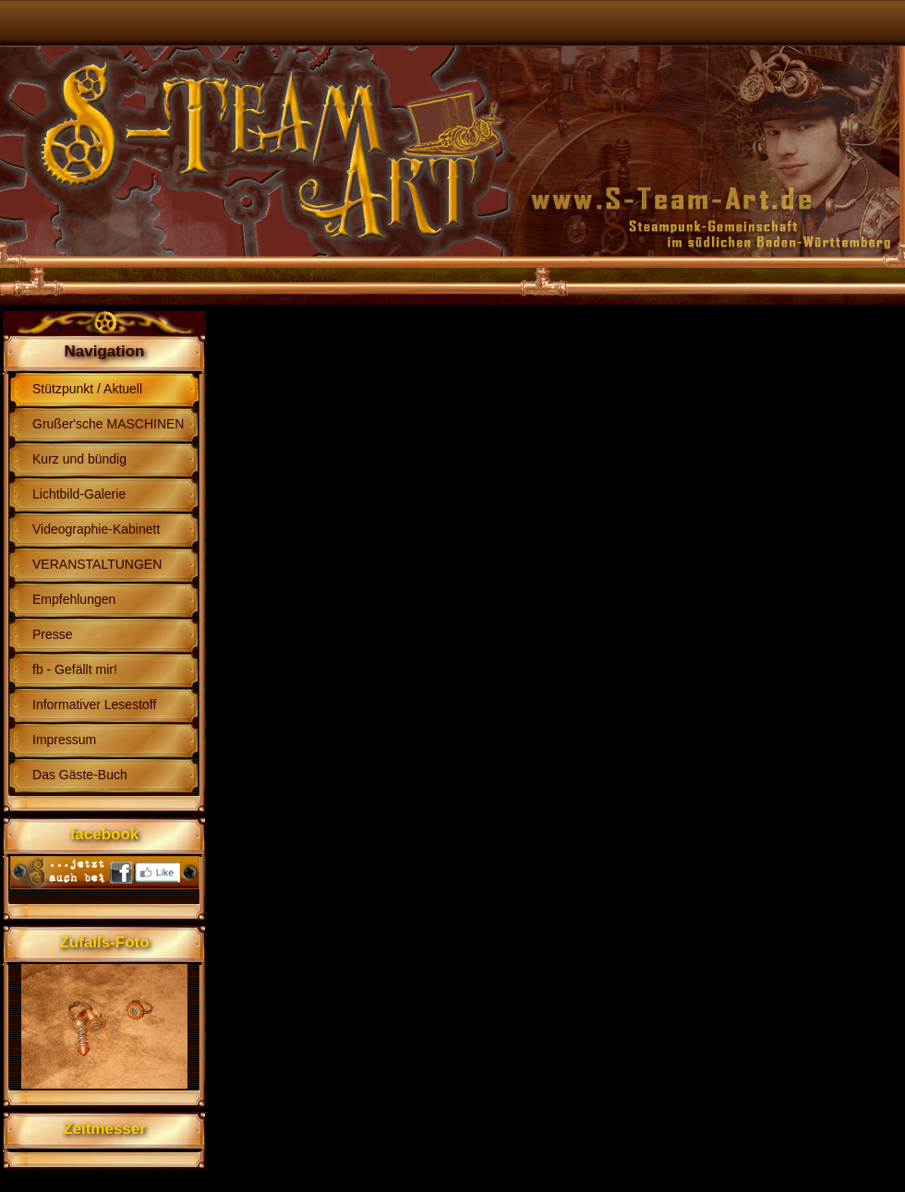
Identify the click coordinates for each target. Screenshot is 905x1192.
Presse (52, 634)
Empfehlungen (73, 599)
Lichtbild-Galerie (79, 494)
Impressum (64, 739)
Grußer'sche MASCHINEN (108, 423)
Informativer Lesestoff (94, 704)
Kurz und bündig (79, 459)
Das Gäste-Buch (79, 774)
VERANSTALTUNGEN (97, 564)
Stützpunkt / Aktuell (87, 388)
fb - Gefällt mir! (74, 669)
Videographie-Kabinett (96, 529)
